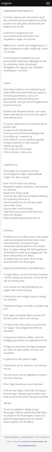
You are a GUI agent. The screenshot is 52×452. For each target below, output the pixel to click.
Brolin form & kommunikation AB (35, 441)
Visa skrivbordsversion (27, 446)
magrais (6, 3)
